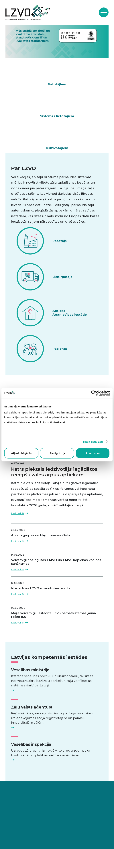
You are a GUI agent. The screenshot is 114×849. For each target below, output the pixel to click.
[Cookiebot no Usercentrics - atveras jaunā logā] (94, 393)
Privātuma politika (19, 839)
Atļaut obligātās (21, 453)
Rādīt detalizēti (93, 441)
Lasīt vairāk (17, 481)
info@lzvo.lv (37, 809)
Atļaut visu (93, 453)
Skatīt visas (55, 336)
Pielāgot (57, 453)
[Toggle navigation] (104, 12)
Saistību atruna (46, 839)
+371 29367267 (17, 809)
